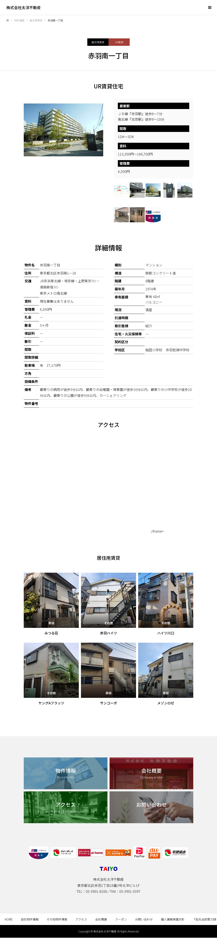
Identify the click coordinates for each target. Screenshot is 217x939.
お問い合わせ (144, 919)
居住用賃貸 (98, 42)
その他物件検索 (57, 919)
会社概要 (101, 919)
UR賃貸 (119, 42)
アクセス (81, 919)
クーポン (121, 919)
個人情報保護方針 (173, 919)
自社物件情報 (30, 919)
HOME (9, 919)
